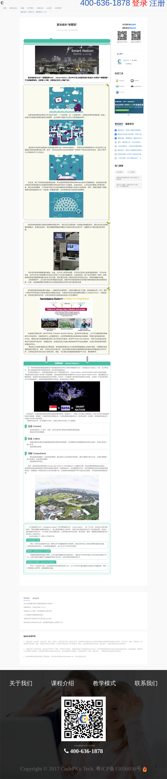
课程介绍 (62, 683)
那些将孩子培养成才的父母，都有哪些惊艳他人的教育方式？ (44, 622)
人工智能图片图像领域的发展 (33, 615)
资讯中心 (31, 12)
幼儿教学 (120, 172)
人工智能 (131, 172)
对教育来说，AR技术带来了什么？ (35, 607)
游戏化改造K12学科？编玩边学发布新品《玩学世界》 (137, 154)
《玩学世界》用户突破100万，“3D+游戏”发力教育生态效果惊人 (140, 158)
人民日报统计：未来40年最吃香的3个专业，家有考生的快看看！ (140, 146)
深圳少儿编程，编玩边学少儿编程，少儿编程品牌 (127, 185)
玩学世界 (58, 8)
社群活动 (40, 8)
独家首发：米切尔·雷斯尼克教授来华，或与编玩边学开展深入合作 (141, 130)
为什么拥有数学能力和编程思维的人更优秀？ (38, 603)
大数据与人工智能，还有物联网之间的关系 (38, 611)
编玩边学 (24, 12)
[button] (128, 114)
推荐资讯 (39, 12)
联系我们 (146, 683)
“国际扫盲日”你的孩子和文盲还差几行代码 (37, 618)
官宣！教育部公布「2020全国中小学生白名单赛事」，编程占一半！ (142, 142)
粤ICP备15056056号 (119, 769)
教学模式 (104, 683)
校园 (22, 8)
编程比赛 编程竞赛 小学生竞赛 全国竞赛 (128, 178)
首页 (4, 8)
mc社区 (49, 8)
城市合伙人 (14, 8)
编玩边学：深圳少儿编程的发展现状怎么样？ (134, 150)
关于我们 (30, 8)
